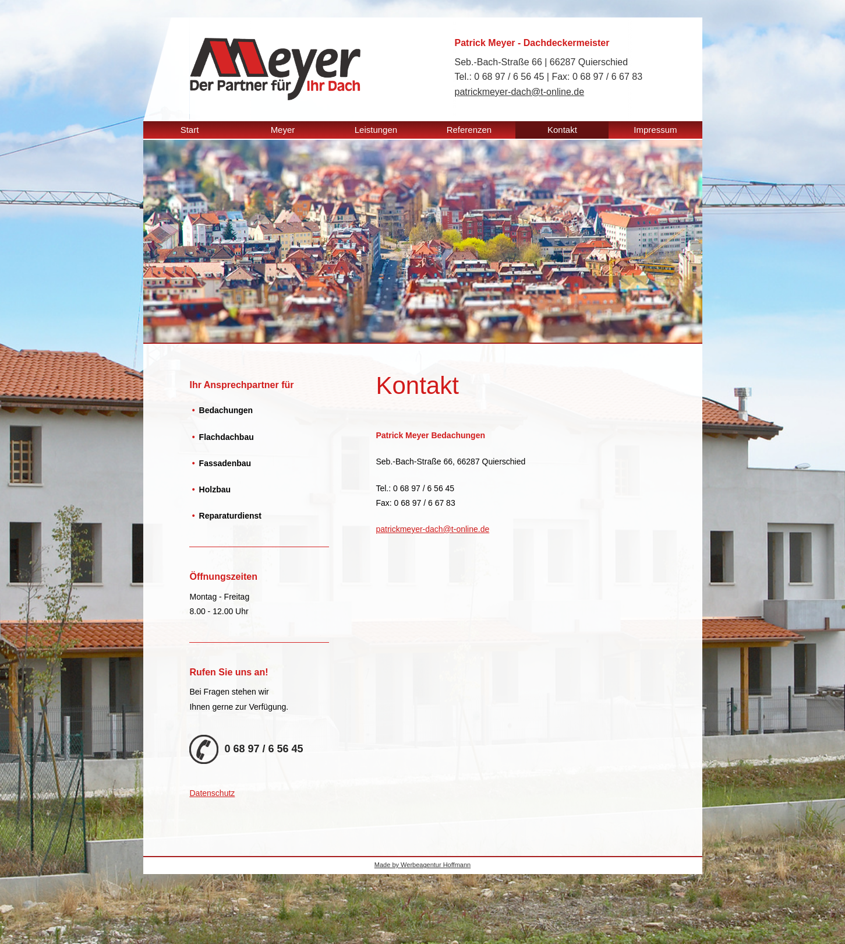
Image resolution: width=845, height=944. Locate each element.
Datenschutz (212, 793)
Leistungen (376, 130)
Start (190, 130)
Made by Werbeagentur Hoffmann (422, 864)
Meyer (283, 130)
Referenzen (469, 130)
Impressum (655, 130)
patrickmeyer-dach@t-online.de (520, 92)
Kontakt (562, 130)
